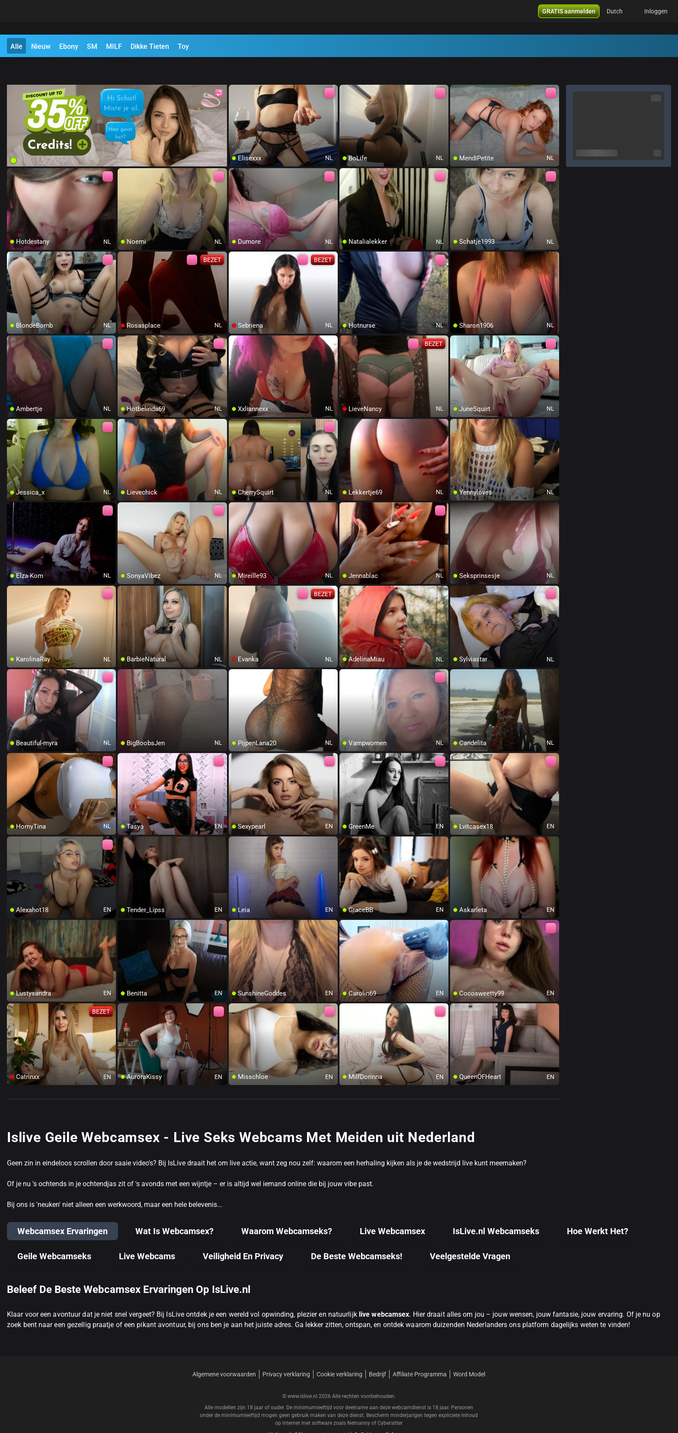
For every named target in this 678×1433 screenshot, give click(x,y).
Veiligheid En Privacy (243, 1234)
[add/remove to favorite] (236, 69)
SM (92, 46)
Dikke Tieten (150, 46)
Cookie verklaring (339, 1351)
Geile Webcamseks (54, 1234)
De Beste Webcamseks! (356, 1234)
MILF (114, 46)
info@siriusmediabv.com (380, 1412)
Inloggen (656, 17)
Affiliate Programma (420, 1351)
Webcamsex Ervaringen (62, 1208)
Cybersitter (390, 1401)
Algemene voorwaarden (224, 1351)
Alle (16, 46)
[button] (620, 17)
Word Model (469, 1351)
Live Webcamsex (392, 1208)
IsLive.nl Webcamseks (496, 1208)
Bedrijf (377, 1351)
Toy (183, 46)
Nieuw (41, 46)
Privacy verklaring (286, 1351)
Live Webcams (147, 1234)
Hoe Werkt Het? (597, 1208)
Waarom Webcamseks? (286, 1208)
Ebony (68, 46)
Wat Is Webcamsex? (174, 1208)
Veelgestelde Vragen (470, 1234)
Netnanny (359, 1401)
